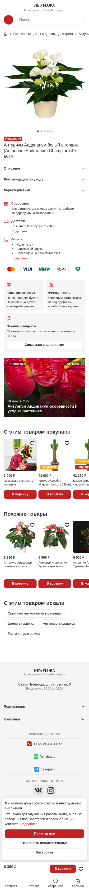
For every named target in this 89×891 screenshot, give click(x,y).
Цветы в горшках (21, 623)
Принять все (44, 833)
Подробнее (19, 231)
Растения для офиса (24, 634)
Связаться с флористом (45, 345)
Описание (12, 168)
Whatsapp (44, 756)
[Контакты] (80, 7)
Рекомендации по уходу (23, 179)
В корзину (63, 868)
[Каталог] (8, 20)
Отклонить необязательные (44, 843)
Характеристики (17, 190)
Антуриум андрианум (59, 623)
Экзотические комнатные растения (35, 613)
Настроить (44, 852)
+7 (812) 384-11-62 (44, 743)
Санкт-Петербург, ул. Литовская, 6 (44, 684)
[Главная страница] (8, 34)
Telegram (44, 769)
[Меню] (8, 7)
